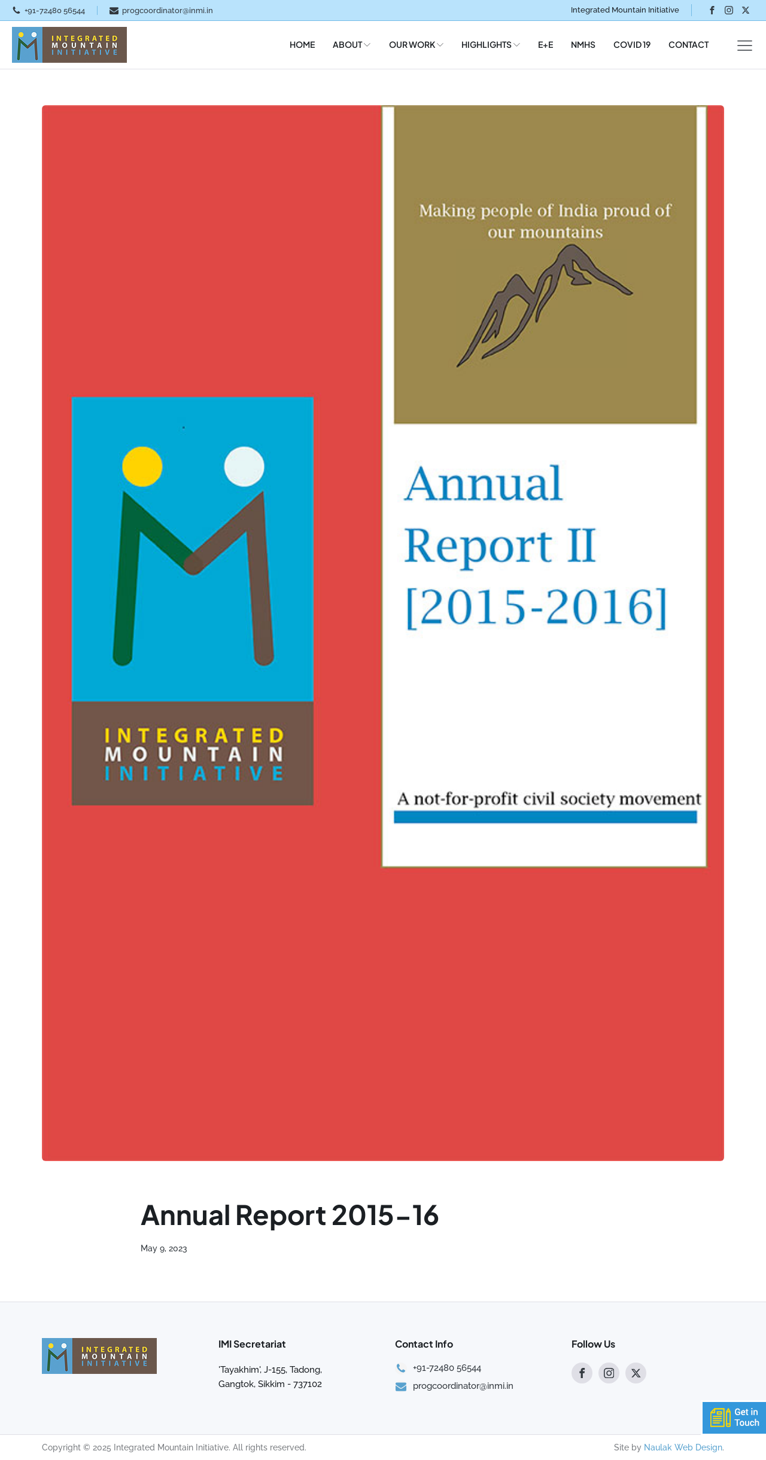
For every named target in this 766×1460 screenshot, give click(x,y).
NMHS (583, 44)
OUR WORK (416, 44)
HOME (302, 44)
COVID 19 (632, 44)
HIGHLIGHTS (490, 44)
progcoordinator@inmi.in (167, 10)
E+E (545, 44)
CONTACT (688, 44)
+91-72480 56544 (55, 10)
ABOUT (351, 44)
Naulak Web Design (683, 1447)
